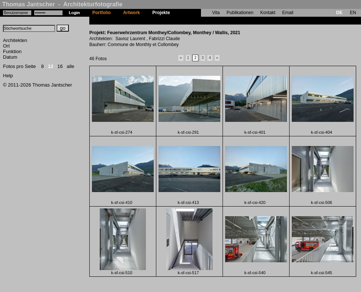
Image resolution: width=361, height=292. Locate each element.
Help (8, 75)
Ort (6, 46)
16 (60, 66)
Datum (10, 57)
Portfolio (101, 12)
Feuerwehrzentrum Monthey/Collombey (218, 20)
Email (287, 12)
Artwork (131, 12)
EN (353, 12)
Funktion (12, 51)
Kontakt (267, 12)
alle (70, 66)
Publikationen (240, 12)
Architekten (15, 40)
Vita (216, 12)
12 (50, 66)
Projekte (161, 12)
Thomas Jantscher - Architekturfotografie (62, 4)
